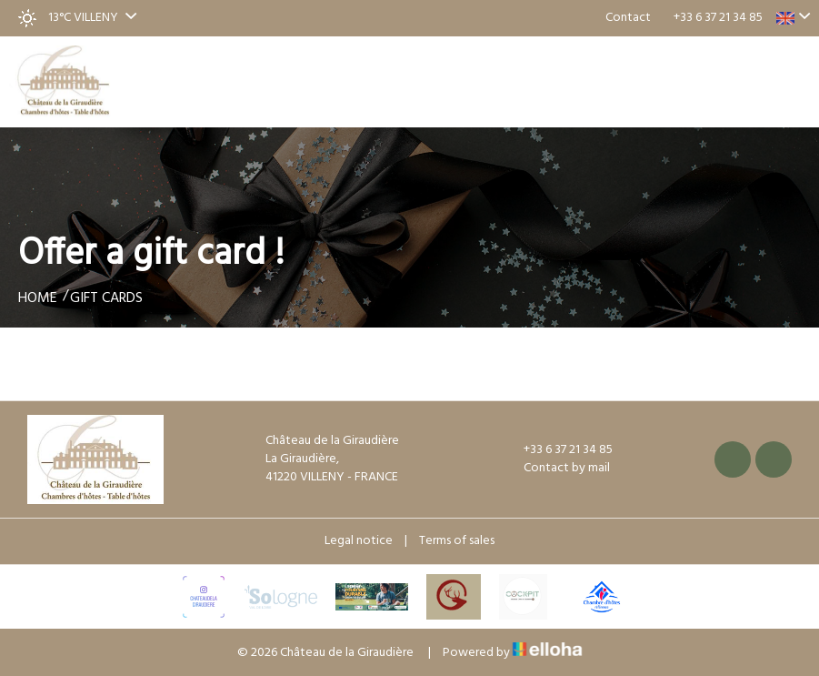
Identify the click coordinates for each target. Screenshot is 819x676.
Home (37, 298)
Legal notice (359, 540)
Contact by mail (556, 468)
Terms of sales (456, 540)
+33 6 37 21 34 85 (558, 450)
